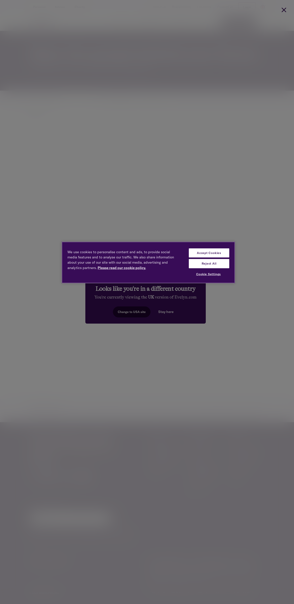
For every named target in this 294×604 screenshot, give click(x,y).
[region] (148, 262)
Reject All (209, 263)
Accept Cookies (209, 253)
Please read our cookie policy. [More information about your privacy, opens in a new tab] (122, 268)
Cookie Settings (208, 274)
